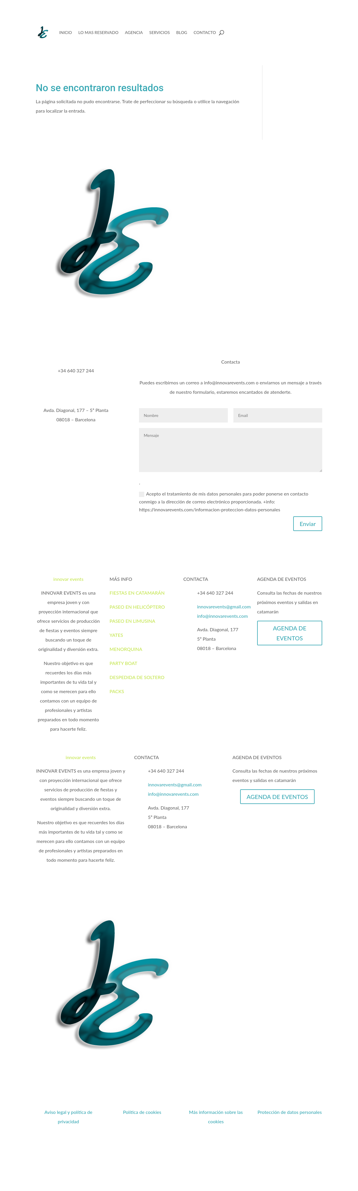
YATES (116, 635)
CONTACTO (205, 32)
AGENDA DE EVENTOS (289, 633)
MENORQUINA (126, 649)
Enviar (308, 523)
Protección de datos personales (289, 1112)
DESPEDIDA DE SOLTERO (137, 677)
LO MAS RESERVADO (98, 32)
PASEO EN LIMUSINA (132, 621)
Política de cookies (142, 1112)
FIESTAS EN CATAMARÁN (137, 593)
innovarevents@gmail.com (224, 606)
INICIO (65, 32)
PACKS (117, 691)
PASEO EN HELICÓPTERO (137, 607)
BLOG (181, 32)
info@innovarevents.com (222, 616)
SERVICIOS (159, 32)
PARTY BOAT (124, 663)
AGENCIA (134, 32)
